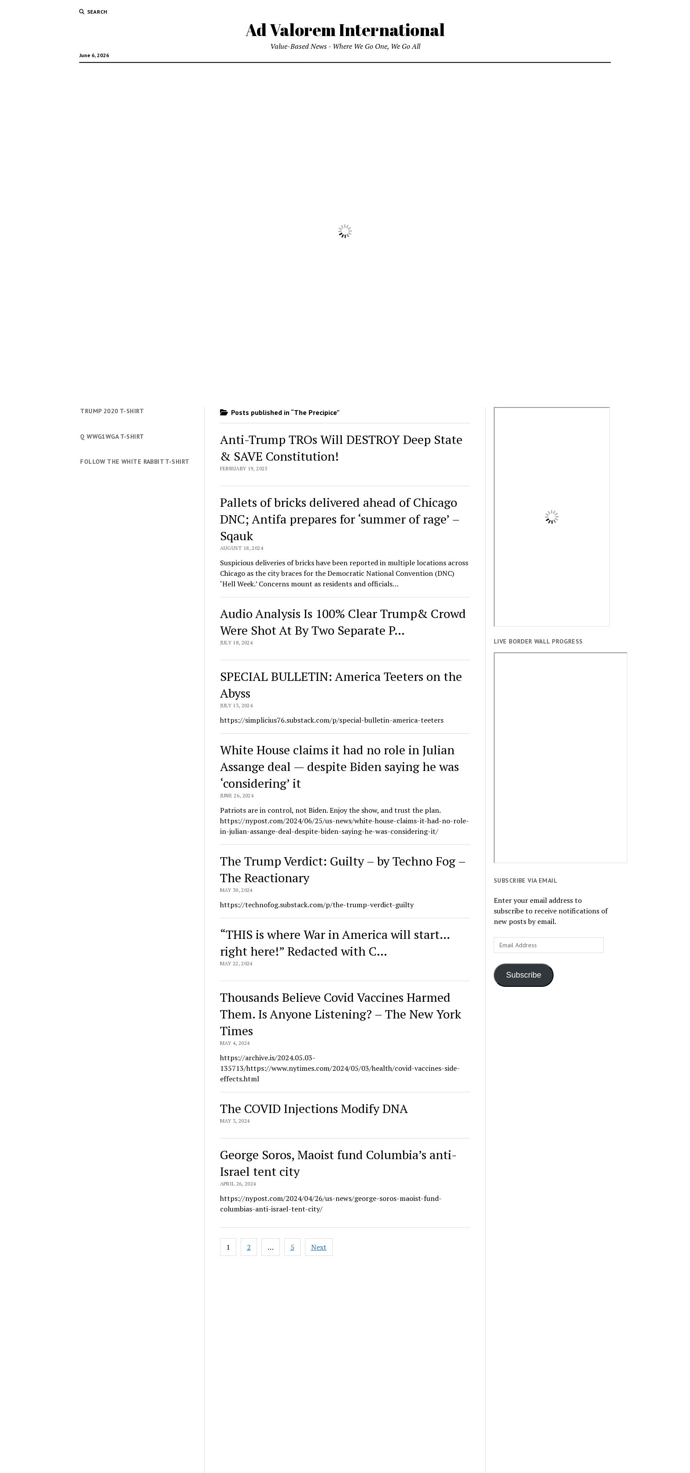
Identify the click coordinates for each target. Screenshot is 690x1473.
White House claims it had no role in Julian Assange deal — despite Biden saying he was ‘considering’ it (339, 766)
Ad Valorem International (345, 29)
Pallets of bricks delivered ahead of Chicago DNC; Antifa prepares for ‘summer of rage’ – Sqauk (339, 519)
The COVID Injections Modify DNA (314, 1108)
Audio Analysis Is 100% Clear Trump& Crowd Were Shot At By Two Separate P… (343, 621)
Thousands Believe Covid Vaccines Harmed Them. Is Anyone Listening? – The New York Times (340, 1014)
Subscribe (523, 975)
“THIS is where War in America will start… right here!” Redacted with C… (335, 942)
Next (319, 1247)
